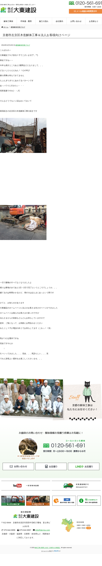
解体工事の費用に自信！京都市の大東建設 (47, 547)
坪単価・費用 (26, 21)
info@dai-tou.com (42, 530)
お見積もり (93, 21)
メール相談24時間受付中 (85, 11)
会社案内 (59, 21)
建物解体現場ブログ (23, 45)
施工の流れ (43, 21)
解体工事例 (8, 21)
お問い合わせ (76, 21)
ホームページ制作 (46, 551)
